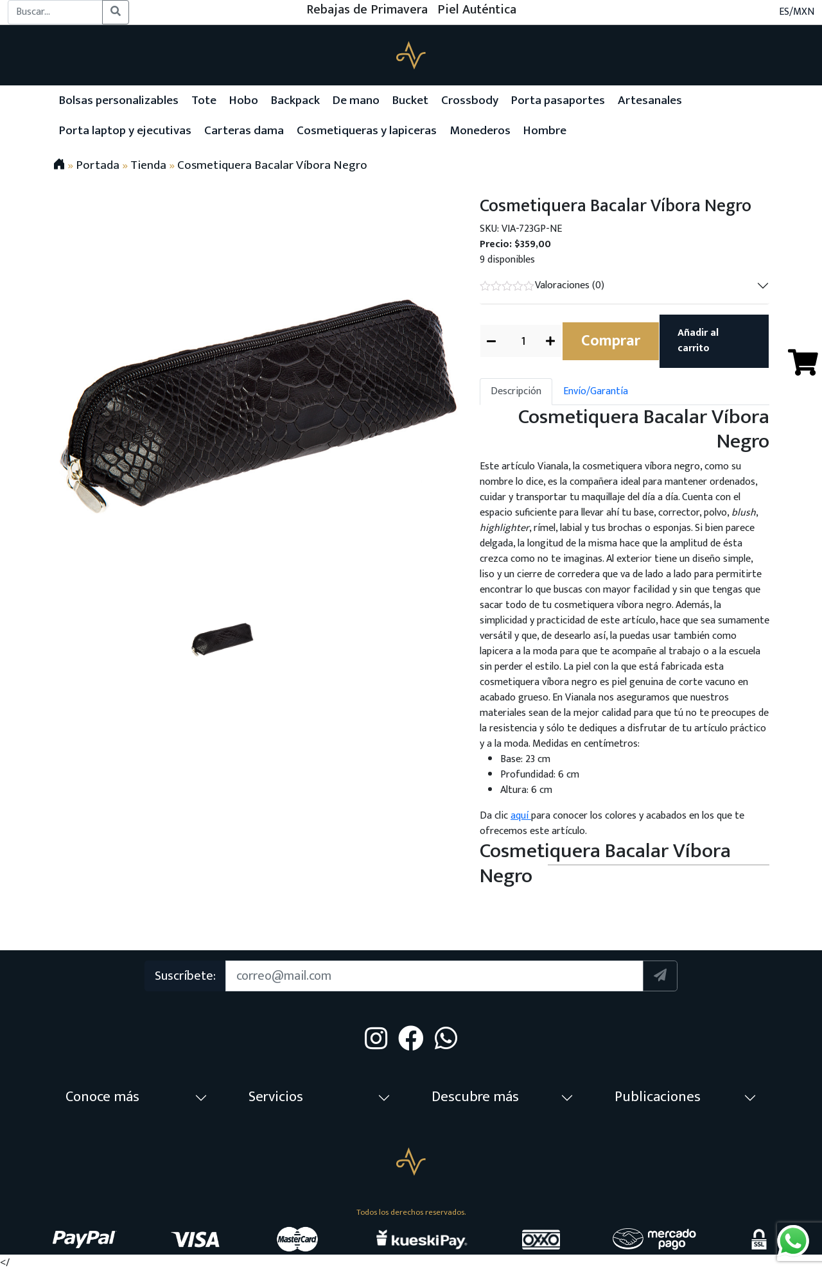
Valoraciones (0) (542, 285)
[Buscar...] (55, 12)
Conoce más (102, 1097)
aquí (521, 815)
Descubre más (475, 1097)
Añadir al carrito (698, 340)
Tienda (148, 165)
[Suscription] (434, 976)
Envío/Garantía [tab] (595, 391)
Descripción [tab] (516, 391)
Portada (97, 165)
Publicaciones (658, 1097)
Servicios (276, 1097)
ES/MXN (796, 12)
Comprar (610, 341)
